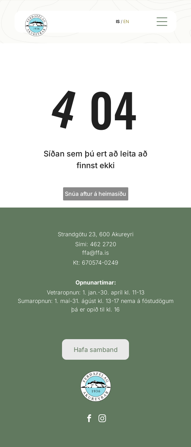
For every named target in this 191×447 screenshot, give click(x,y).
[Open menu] (162, 21)
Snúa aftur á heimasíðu (95, 193)
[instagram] (102, 419)
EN (126, 21)
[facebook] (89, 419)
